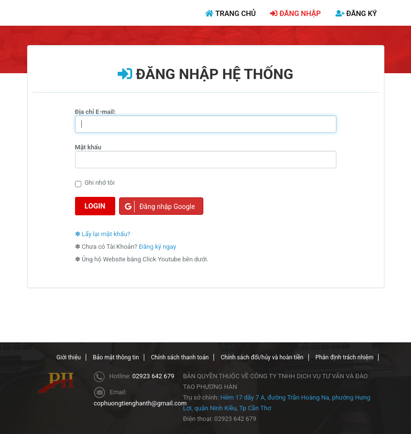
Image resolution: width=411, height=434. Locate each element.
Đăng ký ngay (157, 246)
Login (95, 206)
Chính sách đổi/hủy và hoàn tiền (262, 357)
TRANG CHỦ (230, 13)
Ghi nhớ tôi (95, 183)
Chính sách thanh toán (180, 357)
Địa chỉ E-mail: (95, 111)
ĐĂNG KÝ (356, 13)
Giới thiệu (69, 357)
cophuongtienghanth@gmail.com (140, 403)
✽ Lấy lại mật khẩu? (102, 234)
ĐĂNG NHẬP (295, 13)
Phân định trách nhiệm (345, 357)
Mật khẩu (88, 147)
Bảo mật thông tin (116, 357)
